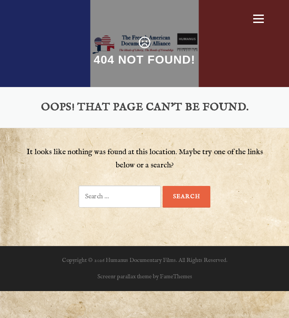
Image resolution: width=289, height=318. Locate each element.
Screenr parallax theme (124, 276)
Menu (258, 18)
